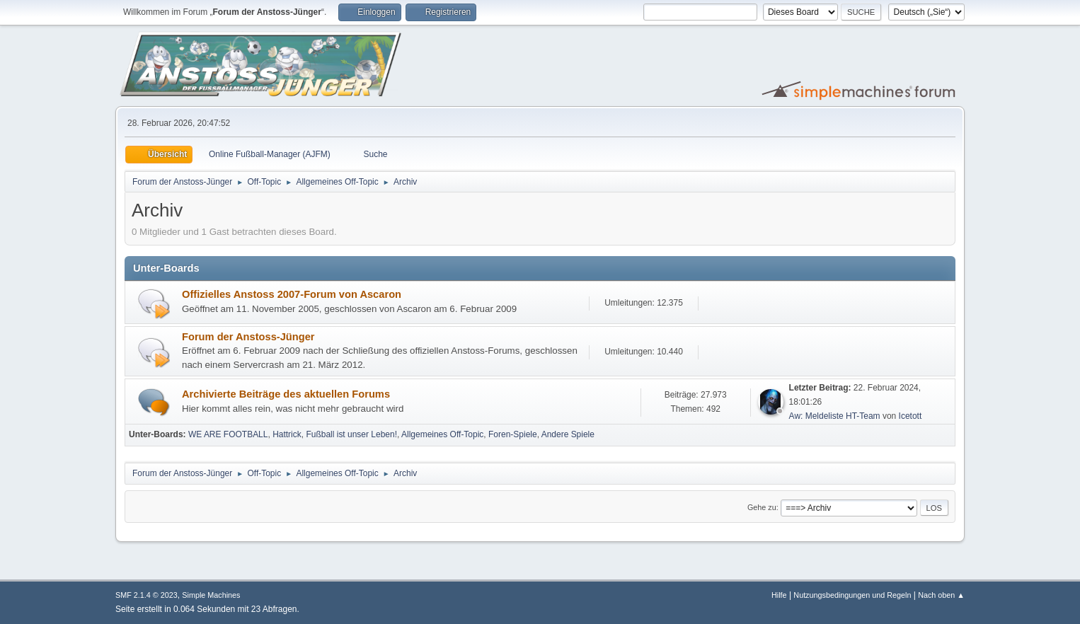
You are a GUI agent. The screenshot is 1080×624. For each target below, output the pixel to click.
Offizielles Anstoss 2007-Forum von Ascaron (291, 294)
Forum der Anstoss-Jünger (248, 336)
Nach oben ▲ (941, 595)
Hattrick (286, 434)
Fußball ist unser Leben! (351, 434)
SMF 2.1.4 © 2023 (146, 595)
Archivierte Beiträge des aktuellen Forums (286, 394)
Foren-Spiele (512, 434)
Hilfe (779, 595)
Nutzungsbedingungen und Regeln (852, 595)
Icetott (910, 416)
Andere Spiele (567, 434)
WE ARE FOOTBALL (228, 434)
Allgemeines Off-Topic (442, 434)
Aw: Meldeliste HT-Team (834, 416)
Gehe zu (761, 507)
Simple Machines (211, 595)
